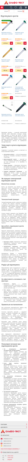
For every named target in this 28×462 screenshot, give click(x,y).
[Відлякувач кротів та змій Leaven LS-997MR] (7, 25)
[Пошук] (11, 7)
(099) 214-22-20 (7, 445)
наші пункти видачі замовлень (10, 448)
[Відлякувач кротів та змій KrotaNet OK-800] (7, 107)
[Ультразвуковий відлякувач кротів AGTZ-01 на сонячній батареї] (21, 80)
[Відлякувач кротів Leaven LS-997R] (21, 52)
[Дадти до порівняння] (12, 23)
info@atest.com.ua (8, 438)
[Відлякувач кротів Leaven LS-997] (21, 25)
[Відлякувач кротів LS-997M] (7, 80)
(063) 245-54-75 (7, 443)
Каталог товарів (2, 7)
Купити (11, 43)
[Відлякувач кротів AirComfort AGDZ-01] (21, 107)
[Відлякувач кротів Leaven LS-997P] (7, 52)
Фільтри (6, 11)
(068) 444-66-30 (7, 441)
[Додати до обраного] (12, 21)
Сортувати (20, 11)
